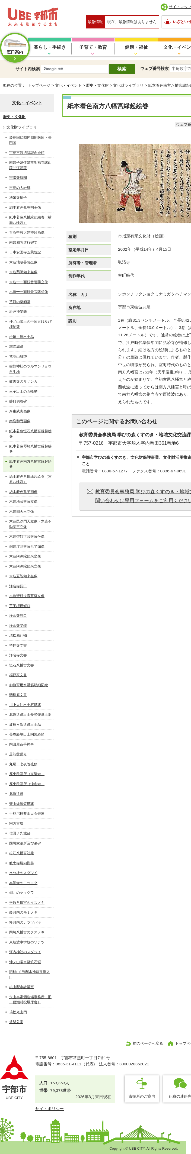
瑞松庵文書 (18, 695)
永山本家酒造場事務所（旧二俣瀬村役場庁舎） (30, 999)
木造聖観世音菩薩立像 (26, 596)
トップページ (39, 85)
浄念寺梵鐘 (18, 626)
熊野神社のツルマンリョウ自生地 (30, 369)
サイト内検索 (27, 68)
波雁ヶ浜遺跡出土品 (25, 725)
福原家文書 (18, 675)
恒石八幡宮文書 (21, 665)
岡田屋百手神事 (21, 744)
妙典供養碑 (18, 401)
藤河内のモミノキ (23, 912)
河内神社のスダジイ (25, 952)
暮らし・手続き (50, 47)
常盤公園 (16, 1022)
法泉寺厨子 (18, 197)
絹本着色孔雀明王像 (25, 207)
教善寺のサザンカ (23, 381)
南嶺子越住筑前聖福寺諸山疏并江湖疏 (30, 165)
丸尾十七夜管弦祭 (23, 764)
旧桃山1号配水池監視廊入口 (29, 974)
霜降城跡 (16, 346)
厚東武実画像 (19, 411)
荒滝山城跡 (18, 356)
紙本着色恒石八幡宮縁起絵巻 (30, 434)
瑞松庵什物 (18, 635)
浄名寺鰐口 (18, 586)
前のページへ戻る (148, 1043)
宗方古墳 (16, 823)
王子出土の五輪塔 (23, 391)
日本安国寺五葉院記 (25, 252)
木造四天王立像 (21, 512)
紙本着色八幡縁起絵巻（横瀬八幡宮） (30, 220)
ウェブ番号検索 (154, 68)
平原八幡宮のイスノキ (26, 903)
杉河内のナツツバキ (25, 922)
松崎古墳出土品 (21, 337)
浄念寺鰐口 (18, 616)
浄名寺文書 (18, 655)
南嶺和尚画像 (19, 421)
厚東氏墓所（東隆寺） (26, 774)
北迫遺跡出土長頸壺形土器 (30, 715)
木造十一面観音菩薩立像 (28, 282)
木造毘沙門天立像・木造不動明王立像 (30, 524)
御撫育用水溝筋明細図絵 (28, 685)
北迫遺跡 (16, 794)
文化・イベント (68, 85)
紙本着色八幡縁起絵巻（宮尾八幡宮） (30, 479)
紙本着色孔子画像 (23, 492)
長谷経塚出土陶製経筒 (26, 734)
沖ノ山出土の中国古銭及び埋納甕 (30, 324)
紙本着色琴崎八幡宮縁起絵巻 (30, 449)
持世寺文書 (18, 645)
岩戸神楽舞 (18, 312)
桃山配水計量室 (21, 987)
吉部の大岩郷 (19, 188)
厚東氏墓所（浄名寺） (26, 784)
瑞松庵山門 (18, 1012)
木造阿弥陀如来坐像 (25, 556)
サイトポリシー (49, 1108)
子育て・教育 (93, 47)
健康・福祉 (136, 47)
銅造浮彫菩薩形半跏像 (26, 546)
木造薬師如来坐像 (23, 272)
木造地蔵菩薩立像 (23, 501)
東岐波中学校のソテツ (26, 942)
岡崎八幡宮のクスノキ (26, 932)
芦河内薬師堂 (19, 302)
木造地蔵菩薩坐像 (23, 262)
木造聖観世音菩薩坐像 (26, 536)
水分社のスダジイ (23, 873)
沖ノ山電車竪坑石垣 (25, 962)
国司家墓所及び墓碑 (25, 843)
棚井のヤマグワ (21, 893)
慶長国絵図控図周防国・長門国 (30, 140)
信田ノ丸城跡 (19, 833)
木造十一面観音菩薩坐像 (28, 292)
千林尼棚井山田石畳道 (26, 813)
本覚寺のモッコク (23, 883)
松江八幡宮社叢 (21, 853)
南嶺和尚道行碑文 (23, 242)
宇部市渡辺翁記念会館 (26, 153)
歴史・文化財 (97, 85)
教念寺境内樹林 (21, 863)
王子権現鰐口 (19, 606)
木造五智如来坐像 (23, 576)
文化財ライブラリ (128, 85)
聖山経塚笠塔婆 (21, 804)
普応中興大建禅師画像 (26, 232)
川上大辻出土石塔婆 (25, 705)
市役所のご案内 (142, 1096)
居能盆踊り (18, 754)
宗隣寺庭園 (18, 178)
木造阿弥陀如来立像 (25, 566)
